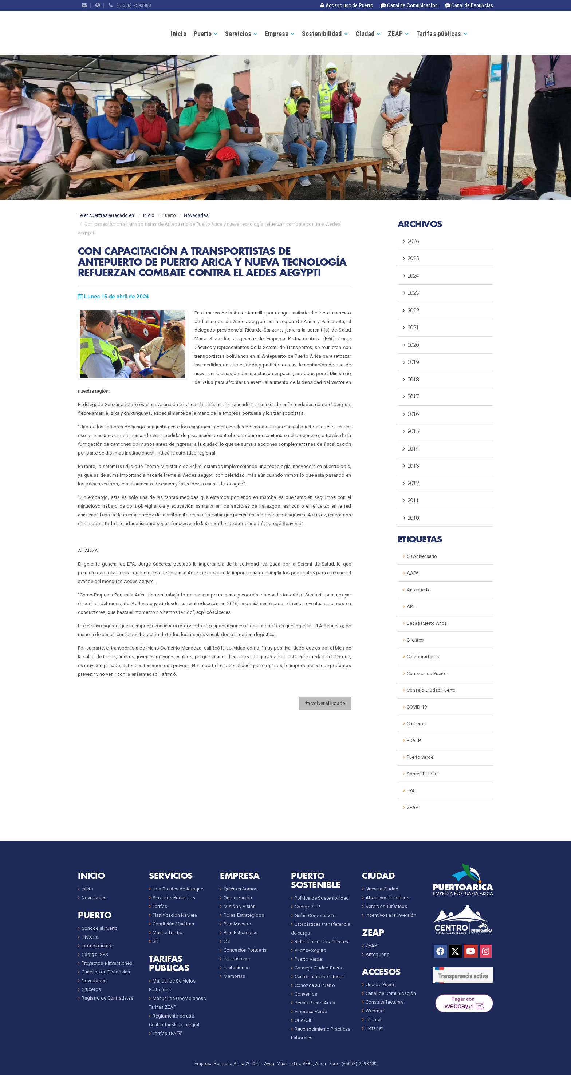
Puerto (203, 33)
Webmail (375, 1010)
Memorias (234, 976)
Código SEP (307, 906)
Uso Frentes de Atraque (178, 889)
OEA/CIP (303, 1020)
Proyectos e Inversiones (107, 963)
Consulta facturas (384, 1002)
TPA (411, 790)
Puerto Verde (308, 959)
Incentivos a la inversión (391, 915)
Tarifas (160, 906)
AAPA (413, 573)
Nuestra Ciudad (382, 889)
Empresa (276, 33)
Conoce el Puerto (100, 928)
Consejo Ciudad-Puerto (319, 968)
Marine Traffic (167, 932)
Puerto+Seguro (310, 950)
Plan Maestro (237, 924)
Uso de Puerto (381, 984)
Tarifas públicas (438, 33)
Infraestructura (97, 945)
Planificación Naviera (175, 915)
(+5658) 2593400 (130, 5)
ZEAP (395, 33)
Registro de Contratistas (107, 998)
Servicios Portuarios (174, 897)
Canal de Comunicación (391, 993)
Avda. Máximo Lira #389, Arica (295, 1063)
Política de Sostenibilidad (322, 898)
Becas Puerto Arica (427, 623)
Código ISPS (95, 954)
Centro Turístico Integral (320, 976)
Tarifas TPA (167, 1033)
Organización (238, 897)
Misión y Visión (240, 906)
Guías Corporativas (315, 915)
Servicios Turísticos (386, 906)
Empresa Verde (311, 1011)
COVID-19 (417, 707)
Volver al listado (325, 703)
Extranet (374, 1028)
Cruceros (416, 723)
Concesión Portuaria (245, 950)
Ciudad (365, 33)
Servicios (238, 33)
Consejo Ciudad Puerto (431, 690)
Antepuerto (419, 589)
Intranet (374, 1019)
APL (411, 606)
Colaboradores (423, 656)
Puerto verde (420, 757)
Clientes (415, 640)
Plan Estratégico (241, 932)
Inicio (178, 33)
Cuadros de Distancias (106, 972)
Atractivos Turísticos (387, 897)
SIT (156, 941)
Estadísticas (237, 958)
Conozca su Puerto (427, 673)
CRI (227, 941)
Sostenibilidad (322, 33)
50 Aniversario (422, 556)
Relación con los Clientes (321, 941)
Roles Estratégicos (244, 915)
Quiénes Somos (240, 889)
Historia (90, 937)
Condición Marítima (173, 924)
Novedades (196, 215)
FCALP (414, 740)
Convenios (306, 994)
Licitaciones (236, 967)
